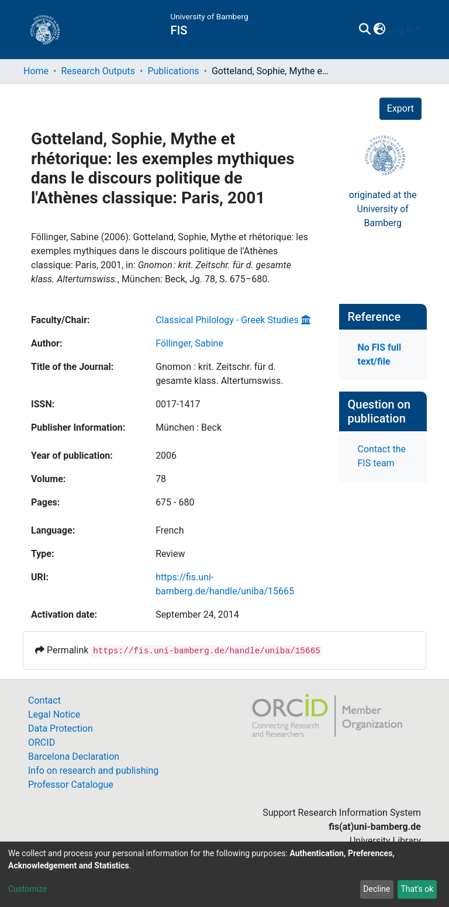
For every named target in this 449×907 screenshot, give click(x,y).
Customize (27, 889)
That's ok (416, 889)
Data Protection (60, 728)
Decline (376, 889)
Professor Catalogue (70, 784)
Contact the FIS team (382, 456)
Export (400, 108)
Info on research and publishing (93, 770)
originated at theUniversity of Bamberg (383, 209)
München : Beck (189, 427)
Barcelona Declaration (73, 756)
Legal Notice (54, 714)
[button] (379, 30)
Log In (400, 29)
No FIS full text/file (380, 354)
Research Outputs (98, 71)
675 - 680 (175, 502)
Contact (44, 700)
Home (36, 71)
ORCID (41, 742)
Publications (173, 71)
